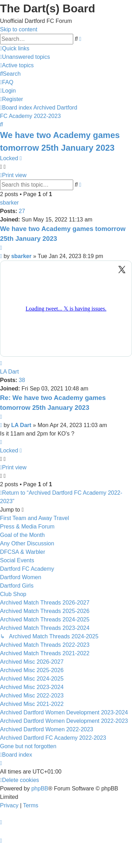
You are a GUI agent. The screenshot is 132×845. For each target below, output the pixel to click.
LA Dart (9, 372)
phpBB (39, 788)
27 (22, 211)
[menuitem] (25, 57)
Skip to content (18, 29)
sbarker (9, 203)
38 (22, 380)
